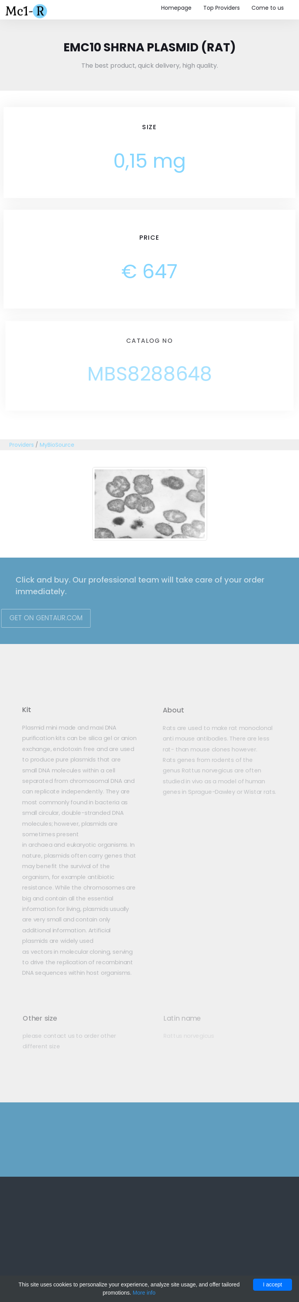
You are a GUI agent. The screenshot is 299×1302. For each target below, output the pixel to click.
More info (144, 1293)
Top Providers (221, 8)
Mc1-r (27, 10)
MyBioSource (57, 445)
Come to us (268, 8)
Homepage (176, 8)
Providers (21, 445)
